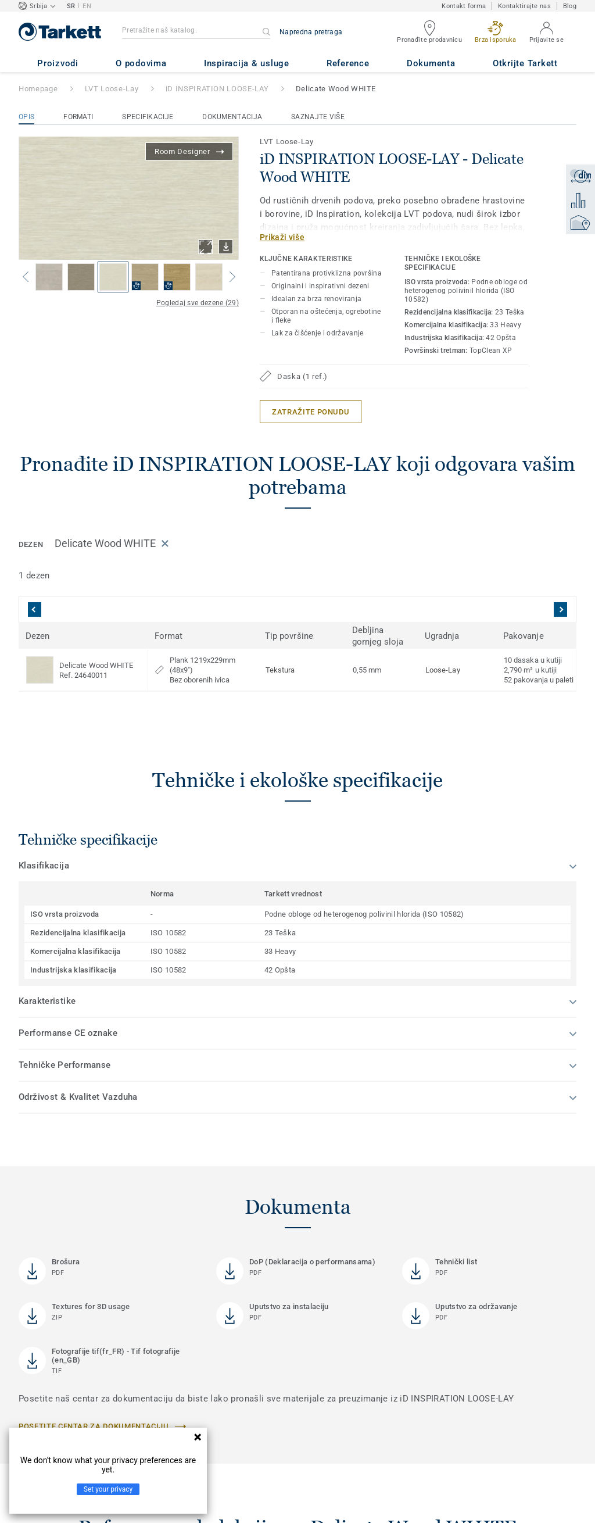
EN (87, 6)
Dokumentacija (232, 117)
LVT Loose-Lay (111, 88)
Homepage (38, 88)
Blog (569, 6)
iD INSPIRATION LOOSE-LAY (217, 88)
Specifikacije (147, 117)
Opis (26, 117)
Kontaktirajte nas (524, 6)
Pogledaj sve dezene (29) (197, 303)
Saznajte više (318, 117)
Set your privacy (108, 1489)
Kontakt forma (464, 6)
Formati (78, 117)
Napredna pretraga (310, 32)
